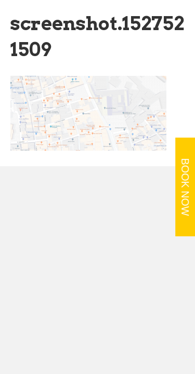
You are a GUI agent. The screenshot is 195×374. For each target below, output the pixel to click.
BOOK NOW (185, 187)
